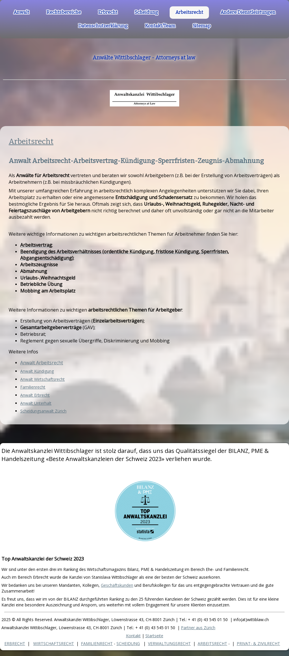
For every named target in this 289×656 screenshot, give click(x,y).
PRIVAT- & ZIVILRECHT (258, 643)
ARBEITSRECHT (212, 643)
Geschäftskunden (117, 585)
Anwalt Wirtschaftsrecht (42, 379)
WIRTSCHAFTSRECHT (53, 643)
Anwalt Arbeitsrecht (41, 362)
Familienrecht (32, 387)
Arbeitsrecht (31, 141)
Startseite (154, 635)
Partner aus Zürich (198, 627)
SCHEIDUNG (128, 643)
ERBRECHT (14, 643)
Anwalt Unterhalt (35, 403)
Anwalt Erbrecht (35, 395)
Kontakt (133, 635)
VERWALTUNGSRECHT (169, 643)
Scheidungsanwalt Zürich (43, 411)
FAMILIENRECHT (97, 643)
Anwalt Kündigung (37, 371)
